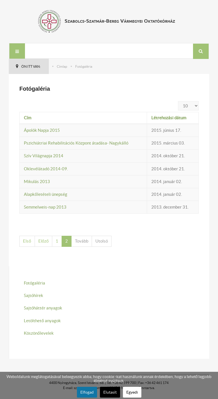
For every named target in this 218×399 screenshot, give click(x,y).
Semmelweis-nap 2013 (45, 207)
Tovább (81, 241)
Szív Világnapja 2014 (43, 155)
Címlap (62, 66)
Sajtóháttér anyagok (43, 307)
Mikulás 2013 (37, 181)
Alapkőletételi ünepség (45, 194)
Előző (43, 241)
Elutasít (110, 392)
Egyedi (132, 392)
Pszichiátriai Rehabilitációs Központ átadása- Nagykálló (76, 143)
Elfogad (87, 392)
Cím (27, 117)
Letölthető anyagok (42, 320)
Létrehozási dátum (168, 117)
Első (27, 241)
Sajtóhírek (33, 295)
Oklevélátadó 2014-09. (46, 168)
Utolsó (101, 241)
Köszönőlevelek (38, 333)
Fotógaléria (34, 283)
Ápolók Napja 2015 (42, 130)
